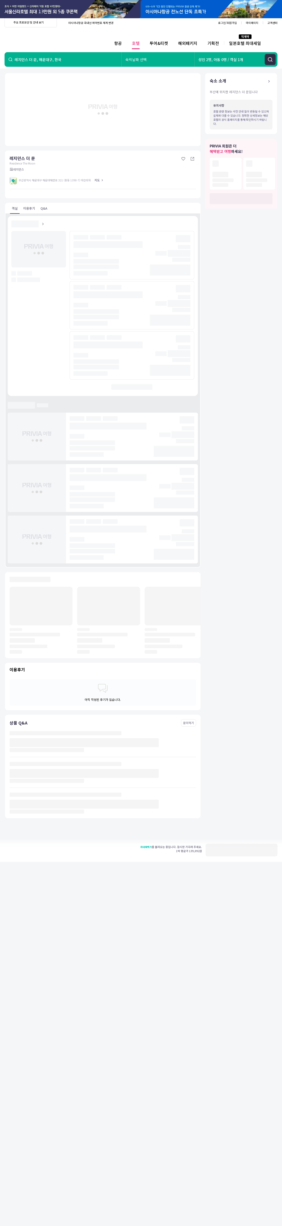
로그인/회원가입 (227, 23)
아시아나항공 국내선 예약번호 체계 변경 (90, 23)
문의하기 (188, 723)
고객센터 (272, 23)
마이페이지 (252, 23)
